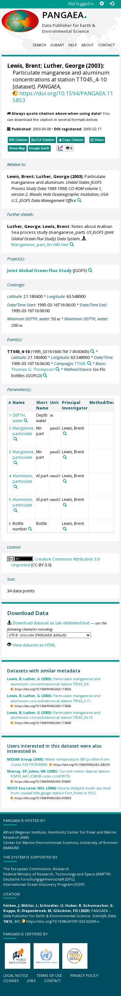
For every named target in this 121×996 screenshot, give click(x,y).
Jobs (31, 980)
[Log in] (112, 3)
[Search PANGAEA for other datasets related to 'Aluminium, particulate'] (15, 487)
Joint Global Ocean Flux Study (39, 270)
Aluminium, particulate (23, 478)
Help (72, 44)
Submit (57, 44)
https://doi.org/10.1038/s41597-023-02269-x (62, 921)
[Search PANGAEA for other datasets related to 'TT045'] (89, 363)
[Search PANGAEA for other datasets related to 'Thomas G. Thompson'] (57, 369)
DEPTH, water (19, 417)
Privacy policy (84, 975)
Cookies (11, 980)
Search (39, 44)
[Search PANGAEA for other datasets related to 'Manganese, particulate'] (15, 439)
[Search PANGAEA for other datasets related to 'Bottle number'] (30, 529)
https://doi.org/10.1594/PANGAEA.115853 (63, 96)
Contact (106, 44)
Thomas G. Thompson (32, 369)
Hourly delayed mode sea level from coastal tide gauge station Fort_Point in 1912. (59, 790)
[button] (65, 148)
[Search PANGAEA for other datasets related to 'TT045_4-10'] (92, 351)
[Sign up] (102, 3)
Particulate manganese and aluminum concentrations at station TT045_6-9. (53, 681)
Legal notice (15, 975)
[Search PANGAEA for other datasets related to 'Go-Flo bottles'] (45, 375)
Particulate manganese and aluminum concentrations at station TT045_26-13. (53, 715)
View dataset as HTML (34, 645)
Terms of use (49, 975)
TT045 (80, 363)
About (87, 44)
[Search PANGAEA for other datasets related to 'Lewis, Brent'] (65, 433)
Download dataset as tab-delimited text (51, 623)
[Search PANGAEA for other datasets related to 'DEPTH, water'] (26, 420)
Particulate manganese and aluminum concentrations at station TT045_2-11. (53, 698)
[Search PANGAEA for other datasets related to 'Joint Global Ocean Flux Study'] (90, 270)
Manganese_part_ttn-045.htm (39, 244)
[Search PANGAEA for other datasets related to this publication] (79, 200)
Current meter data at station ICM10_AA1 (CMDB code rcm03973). (58, 773)
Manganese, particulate (24, 430)
